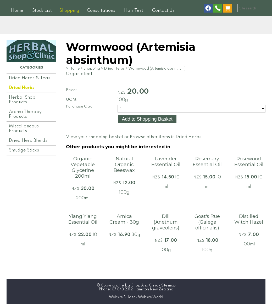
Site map (168, 285)
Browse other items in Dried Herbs (165, 137)
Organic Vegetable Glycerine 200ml (83, 167)
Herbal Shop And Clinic (138, 285)
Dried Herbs (22, 88)
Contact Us (163, 10)
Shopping (69, 10)
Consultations (101, 10)
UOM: (71, 100)
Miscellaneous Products (24, 128)
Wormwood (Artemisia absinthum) (157, 68)
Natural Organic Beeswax (124, 164)
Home (17, 10)
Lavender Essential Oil (165, 161)
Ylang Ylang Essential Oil (82, 219)
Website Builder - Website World (136, 297)
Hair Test (133, 10)
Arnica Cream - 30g (124, 219)
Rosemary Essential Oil (207, 161)
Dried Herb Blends (28, 140)
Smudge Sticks (24, 150)
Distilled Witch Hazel (248, 219)
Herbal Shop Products (22, 99)
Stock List (42, 10)
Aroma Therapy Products (25, 114)
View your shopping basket (94, 137)
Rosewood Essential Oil (248, 161)
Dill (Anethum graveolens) (165, 222)
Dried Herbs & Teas (29, 78)
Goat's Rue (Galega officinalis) (207, 222)
